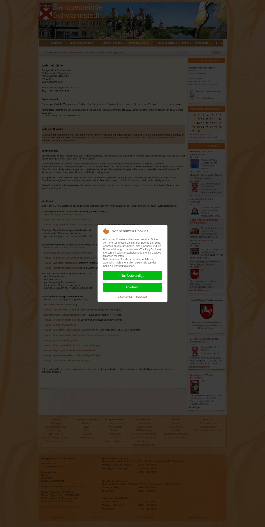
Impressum (141, 296)
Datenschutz (125, 296)
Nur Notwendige (132, 275)
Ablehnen (132, 287)
